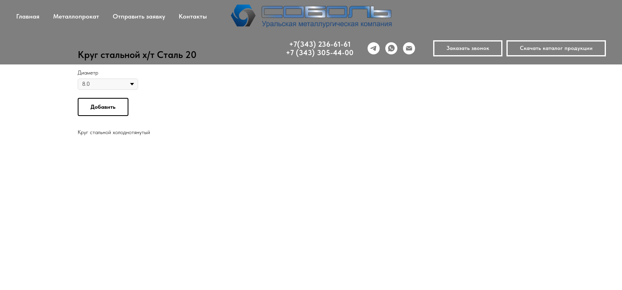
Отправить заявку (139, 16)
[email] (409, 48)
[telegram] (374, 48)
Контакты (193, 16)
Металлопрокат (76, 16)
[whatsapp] (391, 48)
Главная (27, 16)
